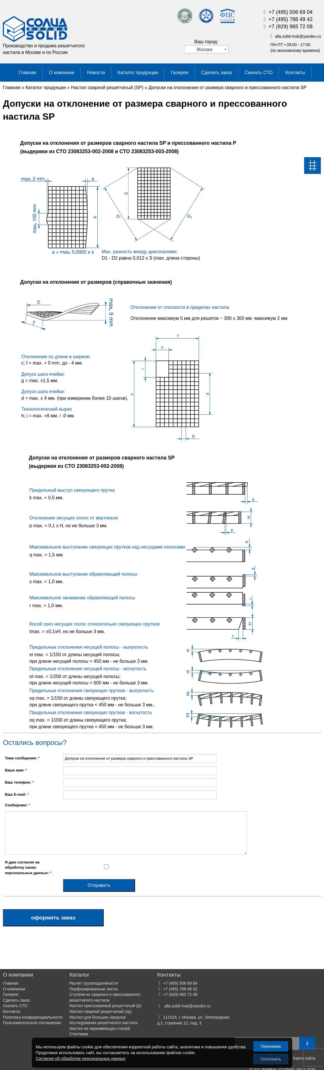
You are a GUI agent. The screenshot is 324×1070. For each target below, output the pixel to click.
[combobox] (206, 49)
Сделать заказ (216, 72)
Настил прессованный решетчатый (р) (105, 1005)
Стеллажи (78, 1034)
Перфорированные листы (93, 989)
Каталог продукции (138, 72)
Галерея (179, 72)
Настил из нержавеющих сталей (99, 1028)
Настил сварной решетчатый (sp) (100, 1011)
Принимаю (271, 1046)
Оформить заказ (53, 918)
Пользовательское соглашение (32, 1022)
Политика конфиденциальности (32, 1017)
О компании (61, 72)
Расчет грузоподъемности (93, 983)
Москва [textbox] (205, 49)
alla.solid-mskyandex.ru (298, 36)
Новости (96, 72)
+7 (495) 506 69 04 (291, 12)
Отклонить (271, 1059)
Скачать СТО (259, 72)
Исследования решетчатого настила (103, 1022)
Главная (27, 72)
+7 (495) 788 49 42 (291, 19)
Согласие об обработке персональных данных (80, 1058)
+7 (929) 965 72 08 (291, 26)
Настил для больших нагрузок (97, 1017)
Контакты (295, 72)
